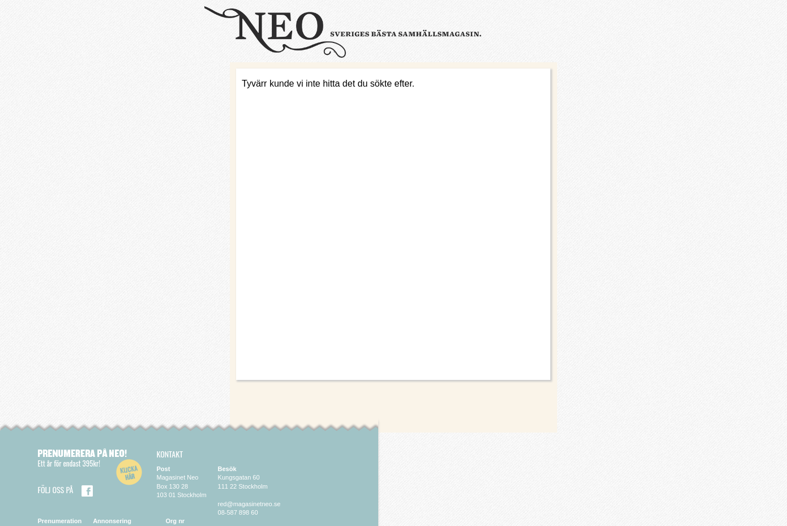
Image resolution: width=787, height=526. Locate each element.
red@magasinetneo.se (249, 504)
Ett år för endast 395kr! (69, 463)
